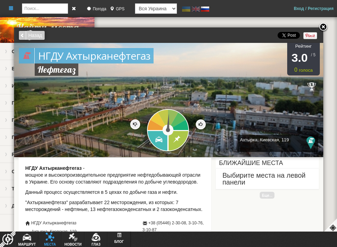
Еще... (267, 195)
